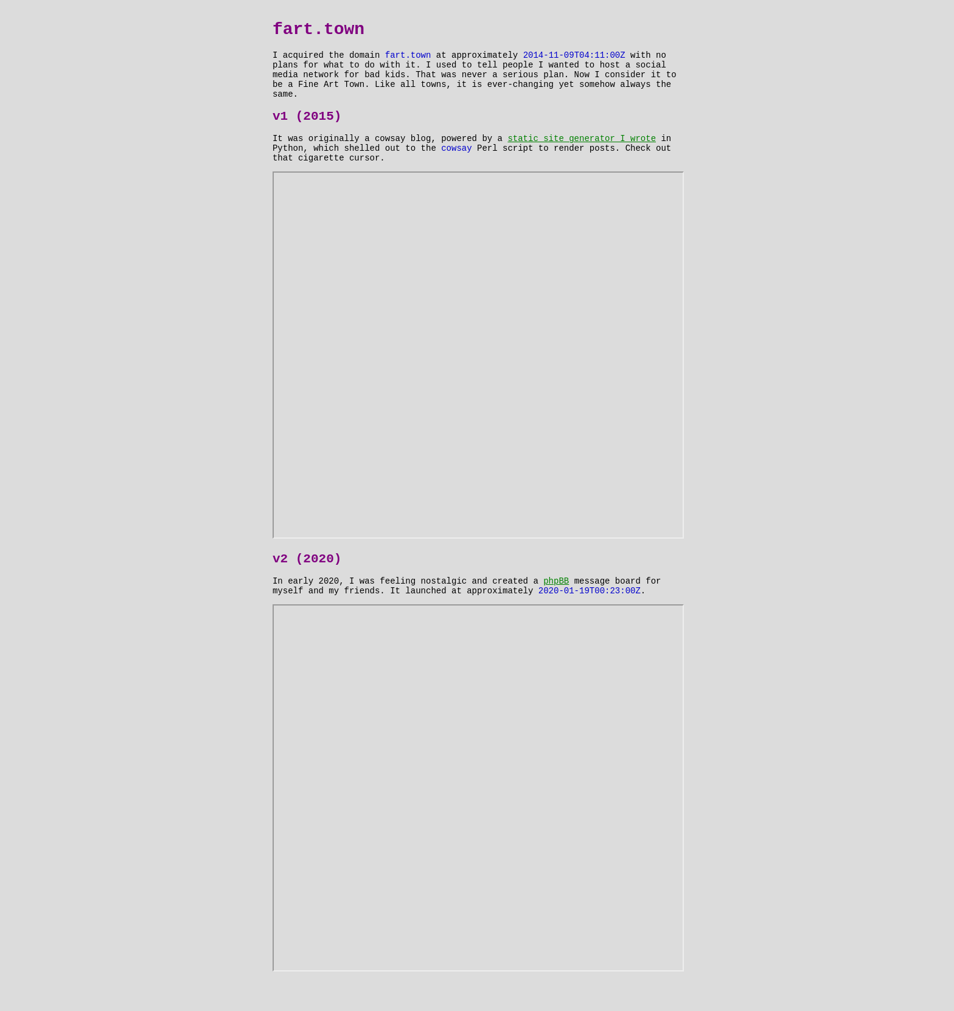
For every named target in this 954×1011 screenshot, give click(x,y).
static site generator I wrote (581, 156)
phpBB (556, 607)
